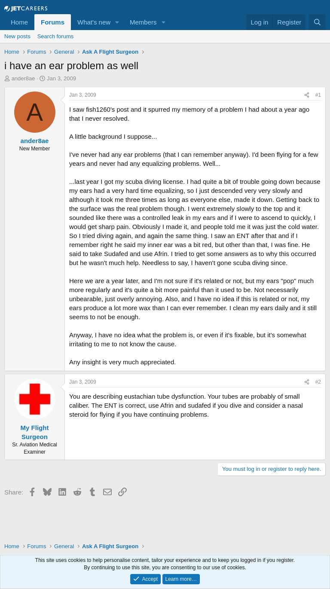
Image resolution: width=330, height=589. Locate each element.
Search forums (55, 36)
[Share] (306, 95)
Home (19, 22)
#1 (318, 95)
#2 (318, 382)
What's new (93, 22)
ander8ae (23, 78)
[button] (117, 22)
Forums (52, 22)
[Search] (317, 22)
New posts (17, 36)
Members (143, 22)
